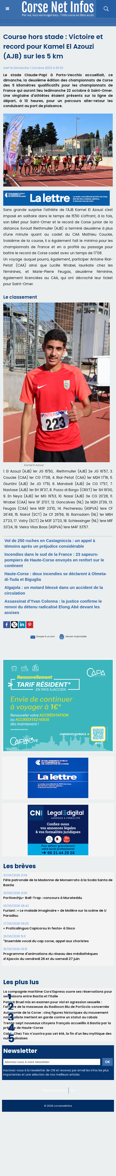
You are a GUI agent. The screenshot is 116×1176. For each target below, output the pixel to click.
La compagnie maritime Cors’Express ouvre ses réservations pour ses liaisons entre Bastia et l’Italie (53, 993)
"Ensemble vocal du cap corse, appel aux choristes (45, 940)
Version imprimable (78, 636)
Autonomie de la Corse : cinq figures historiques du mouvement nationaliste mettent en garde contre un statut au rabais (56, 1016)
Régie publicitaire (55, 1094)
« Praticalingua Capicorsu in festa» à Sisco (38, 927)
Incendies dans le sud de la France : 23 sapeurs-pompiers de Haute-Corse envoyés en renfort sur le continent (58, 559)
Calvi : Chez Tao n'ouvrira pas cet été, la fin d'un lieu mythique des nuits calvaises (58, 1038)
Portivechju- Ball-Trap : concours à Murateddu (42, 897)
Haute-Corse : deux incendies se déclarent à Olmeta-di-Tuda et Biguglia (55, 576)
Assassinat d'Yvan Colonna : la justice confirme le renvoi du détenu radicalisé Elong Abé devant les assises (56, 606)
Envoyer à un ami (35, 636)
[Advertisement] (58, 1147)
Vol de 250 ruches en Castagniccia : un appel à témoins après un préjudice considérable (56, 543)
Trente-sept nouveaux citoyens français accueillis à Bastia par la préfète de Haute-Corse (57, 1027)
